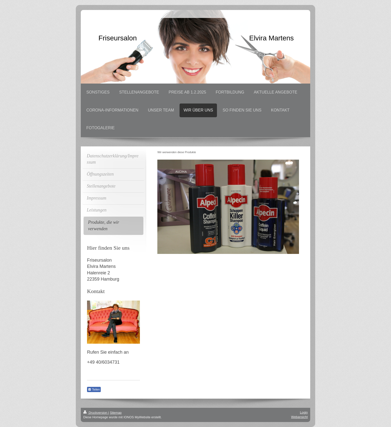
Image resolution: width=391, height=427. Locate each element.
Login (304, 412)
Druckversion (95, 413)
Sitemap (116, 413)
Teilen (94, 389)
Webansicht (299, 417)
